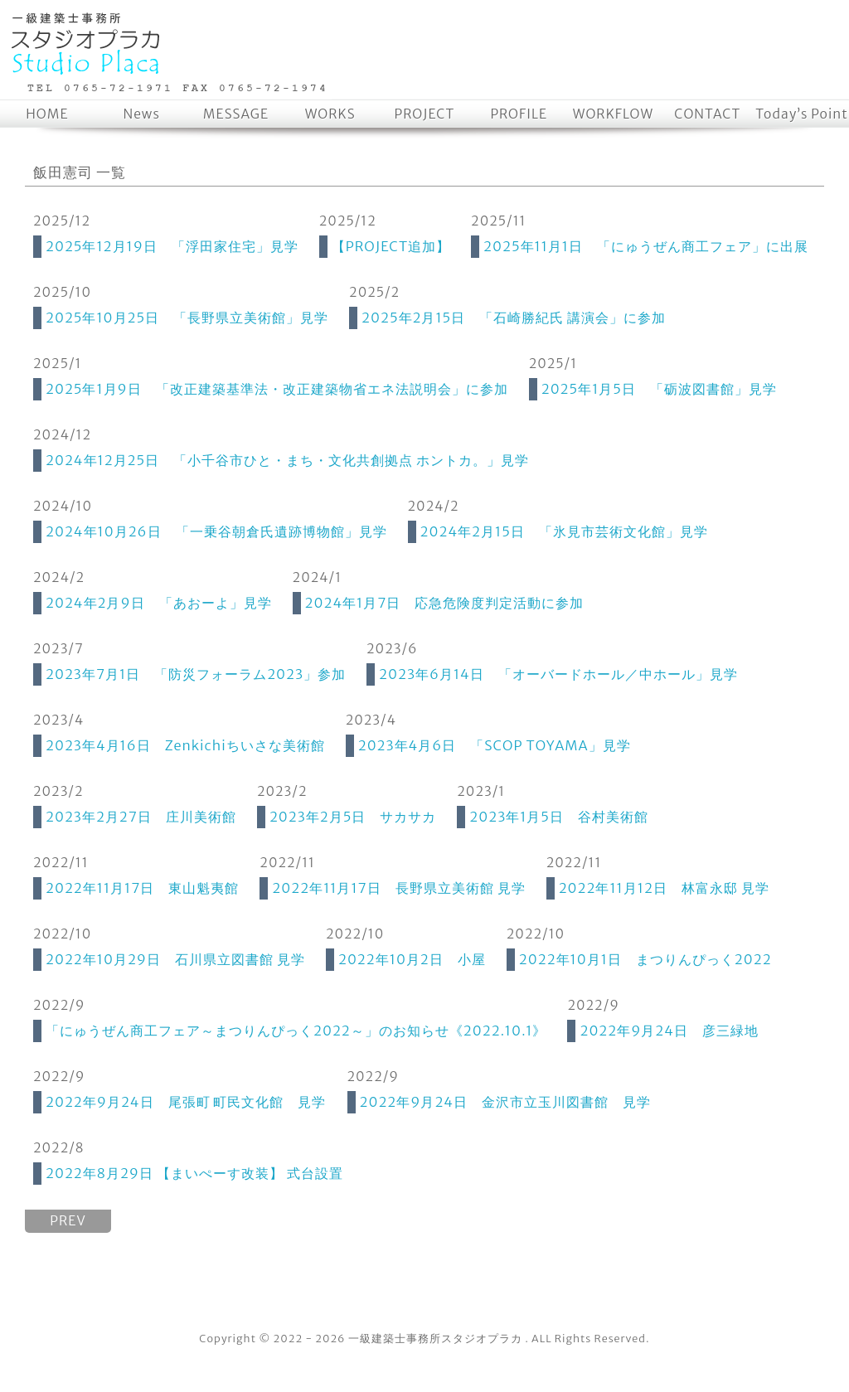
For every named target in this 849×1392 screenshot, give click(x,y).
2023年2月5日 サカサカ (352, 816)
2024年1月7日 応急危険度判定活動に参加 (445, 602)
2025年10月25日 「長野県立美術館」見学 (187, 317)
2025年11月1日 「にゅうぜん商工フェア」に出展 (645, 246)
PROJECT (425, 114)
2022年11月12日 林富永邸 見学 (664, 888)
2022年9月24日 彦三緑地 (669, 1030)
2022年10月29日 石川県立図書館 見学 (175, 959)
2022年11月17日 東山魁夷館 (142, 888)
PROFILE (518, 114)
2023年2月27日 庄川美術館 (141, 816)
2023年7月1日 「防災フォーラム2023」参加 (196, 674)
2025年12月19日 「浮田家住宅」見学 (172, 246)
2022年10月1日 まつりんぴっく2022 (645, 959)
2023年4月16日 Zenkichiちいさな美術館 (185, 745)
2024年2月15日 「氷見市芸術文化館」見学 (564, 531)
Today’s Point (801, 114)
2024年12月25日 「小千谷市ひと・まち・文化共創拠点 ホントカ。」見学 (287, 460)
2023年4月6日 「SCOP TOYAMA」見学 (494, 745)
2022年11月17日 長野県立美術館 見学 (398, 888)
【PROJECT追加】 (391, 246)
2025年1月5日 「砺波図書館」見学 (659, 389)
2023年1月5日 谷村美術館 (558, 816)
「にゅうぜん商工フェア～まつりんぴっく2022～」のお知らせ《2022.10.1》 (296, 1030)
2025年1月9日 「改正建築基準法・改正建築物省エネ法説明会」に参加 (277, 389)
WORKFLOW (613, 114)
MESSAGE (236, 114)
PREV (67, 1221)
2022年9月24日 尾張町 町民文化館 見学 (186, 1102)
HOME (47, 114)
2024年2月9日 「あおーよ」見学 (159, 602)
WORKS (330, 114)
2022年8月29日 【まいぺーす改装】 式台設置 (194, 1173)
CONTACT (707, 114)
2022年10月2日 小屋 (412, 959)
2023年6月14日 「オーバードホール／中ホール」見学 (558, 674)
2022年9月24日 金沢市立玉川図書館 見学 (506, 1102)
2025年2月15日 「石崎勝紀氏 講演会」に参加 (513, 317)
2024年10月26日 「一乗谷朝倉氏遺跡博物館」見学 (216, 531)
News (141, 114)
